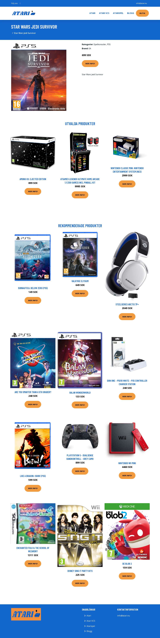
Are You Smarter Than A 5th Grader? (33, 392)
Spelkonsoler (100, 44)
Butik (142, 13)
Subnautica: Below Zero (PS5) (33, 288)
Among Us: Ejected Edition (33, 179)
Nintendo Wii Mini (127, 463)
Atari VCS (104, 13)
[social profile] (20, 3)
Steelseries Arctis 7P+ (127, 304)
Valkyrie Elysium (80, 281)
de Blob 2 (127, 563)
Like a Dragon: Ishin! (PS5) (33, 475)
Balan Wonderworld (80, 392)
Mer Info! (90, 63)
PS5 (109, 44)
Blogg (130, 13)
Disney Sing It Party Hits (80, 570)
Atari (92, 13)
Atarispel (118, 13)
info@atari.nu (141, 3)
